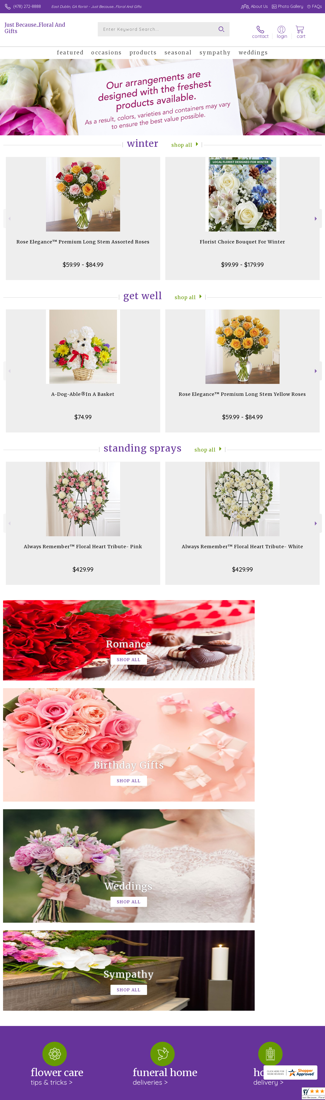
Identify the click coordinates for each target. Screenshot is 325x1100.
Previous (8, 214)
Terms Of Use (206, 1095)
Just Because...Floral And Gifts (35, 28)
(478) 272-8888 (27, 6)
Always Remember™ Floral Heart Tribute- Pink (83, 542)
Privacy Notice (236, 1095)
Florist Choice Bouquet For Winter (242, 238)
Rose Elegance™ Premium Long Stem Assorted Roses (83, 238)
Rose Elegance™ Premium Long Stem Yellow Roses (242, 390)
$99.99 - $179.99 (242, 260)
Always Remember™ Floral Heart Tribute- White (242, 542)
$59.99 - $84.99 (83, 260)
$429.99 (83, 565)
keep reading (196, 917)
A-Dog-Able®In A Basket (83, 390)
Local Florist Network (272, 1095)
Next (316, 214)
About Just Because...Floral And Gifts (43, 907)
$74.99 (83, 413)
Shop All (182, 140)
